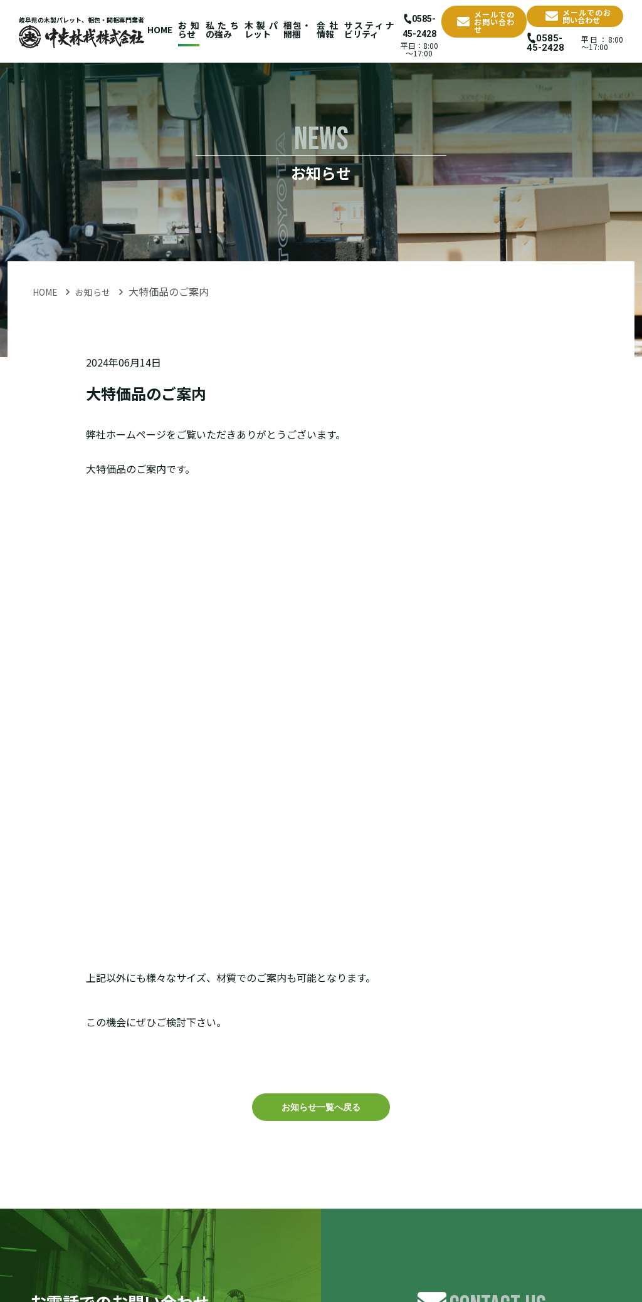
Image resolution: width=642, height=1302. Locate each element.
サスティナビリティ (361, 30)
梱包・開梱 (292, 30)
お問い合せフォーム (481, 1000)
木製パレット (258, 30)
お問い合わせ (491, 1242)
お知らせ (189, 30)
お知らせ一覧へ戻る (321, 697)
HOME (160, 29)
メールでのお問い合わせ (481, 20)
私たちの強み (221, 30)
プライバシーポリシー (579, 1242)
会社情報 (322, 30)
